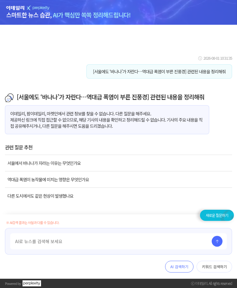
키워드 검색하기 (214, 266)
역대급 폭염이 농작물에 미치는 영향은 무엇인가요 (48, 179)
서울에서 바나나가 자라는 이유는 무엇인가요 (44, 163)
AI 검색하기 (179, 266)
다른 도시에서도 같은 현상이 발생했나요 (40, 196)
